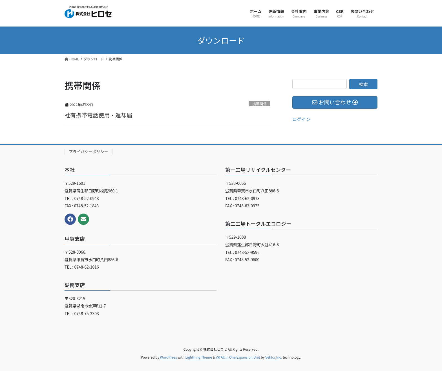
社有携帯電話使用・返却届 (98, 115)
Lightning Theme (198, 357)
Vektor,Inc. (273, 357)
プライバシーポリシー (88, 151)
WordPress (168, 357)
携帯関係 (259, 103)
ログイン (301, 119)
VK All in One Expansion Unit (238, 357)
